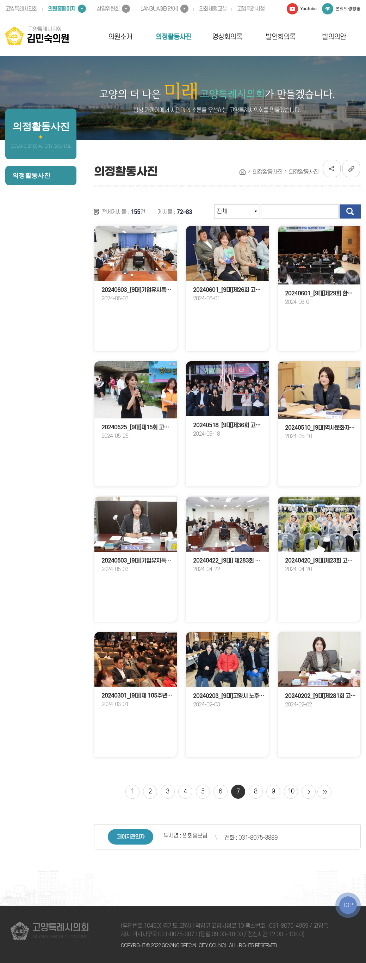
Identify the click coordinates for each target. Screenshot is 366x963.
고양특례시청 (251, 9)
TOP (348, 905)
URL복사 (351, 168)
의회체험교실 (213, 9)
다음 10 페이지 (309, 792)
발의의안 (334, 37)
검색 (350, 211)
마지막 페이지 (324, 792)
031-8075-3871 (177, 934)
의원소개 (120, 37)
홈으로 (243, 172)
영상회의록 (227, 37)
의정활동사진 (174, 37)
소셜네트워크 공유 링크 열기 (332, 168)
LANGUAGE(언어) (159, 9)
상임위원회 (108, 9)
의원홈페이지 (61, 9)
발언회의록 (281, 37)
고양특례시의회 (21, 9)
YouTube (308, 8)
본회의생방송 (348, 8)
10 (291, 791)
